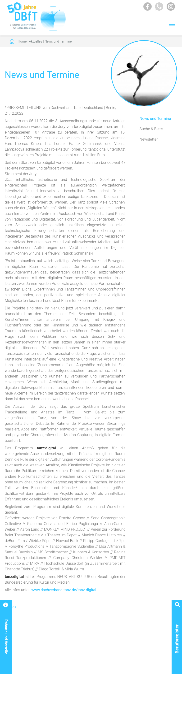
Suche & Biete (151, 129)
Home (22, 41)
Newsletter (149, 139)
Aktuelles (35, 41)
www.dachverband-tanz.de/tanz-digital (63, 590)
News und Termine (58, 41)
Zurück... (12, 607)
